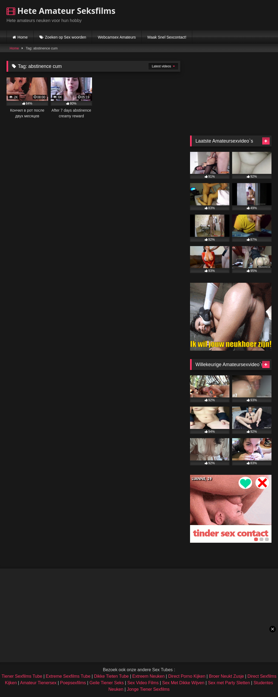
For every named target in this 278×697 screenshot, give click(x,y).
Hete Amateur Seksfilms (61, 10)
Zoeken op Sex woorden (65, 37)
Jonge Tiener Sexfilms (148, 689)
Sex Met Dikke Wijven (183, 682)
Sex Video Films (143, 682)
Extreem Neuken (148, 676)
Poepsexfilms (73, 682)
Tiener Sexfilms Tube (22, 676)
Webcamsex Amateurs (117, 37)
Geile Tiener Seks (107, 682)
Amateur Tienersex (38, 682)
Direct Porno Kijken (186, 676)
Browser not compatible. (207, 14)
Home (23, 37)
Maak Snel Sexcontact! (166, 37)
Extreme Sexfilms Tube (68, 676)
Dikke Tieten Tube (111, 676)
